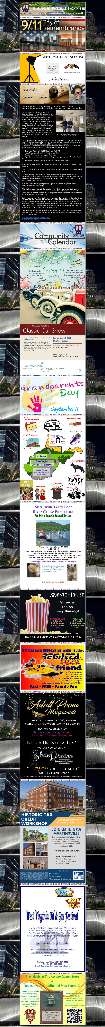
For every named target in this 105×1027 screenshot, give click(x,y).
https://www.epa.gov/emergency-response (36, 218)
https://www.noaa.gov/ (29, 219)
